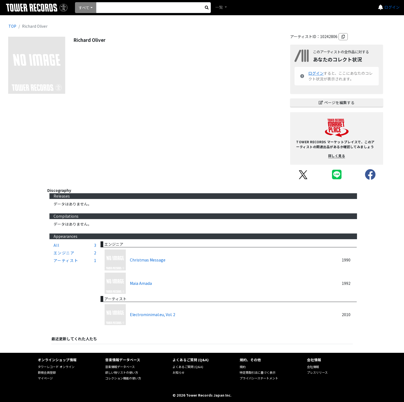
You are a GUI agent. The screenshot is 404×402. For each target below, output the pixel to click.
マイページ (45, 378)
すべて (84, 7)
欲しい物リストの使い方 (121, 372)
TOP (12, 26)
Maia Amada (141, 283)
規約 (243, 366)
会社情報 (313, 366)
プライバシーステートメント (259, 378)
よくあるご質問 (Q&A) (188, 366)
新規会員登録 (47, 372)
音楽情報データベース (120, 366)
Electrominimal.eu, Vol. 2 (152, 314)
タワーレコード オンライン (56, 366)
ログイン (392, 7)
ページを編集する (337, 102)
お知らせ (178, 372)
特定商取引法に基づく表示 (257, 372)
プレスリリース (317, 372)
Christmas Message (147, 260)
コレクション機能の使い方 (123, 378)
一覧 (219, 7)
